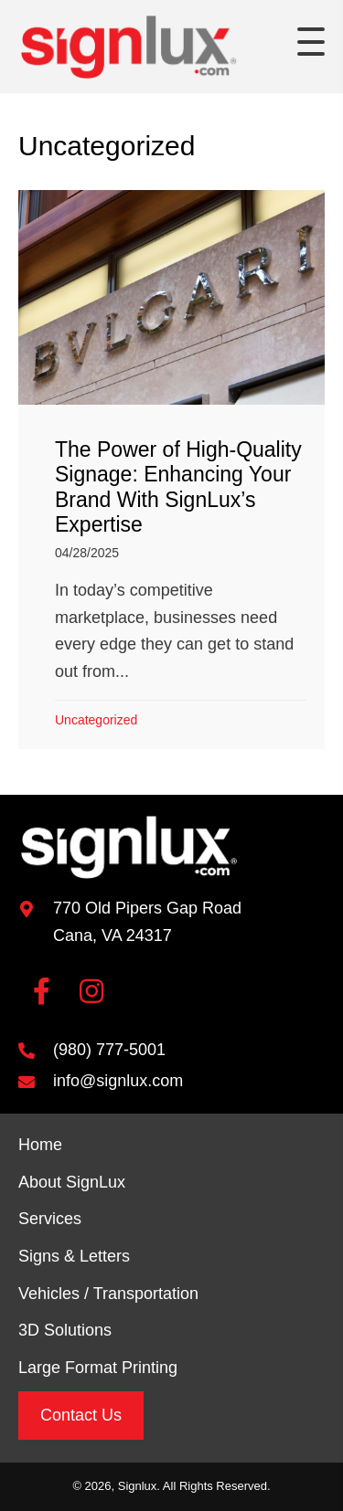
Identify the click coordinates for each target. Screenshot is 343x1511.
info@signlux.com (118, 1081)
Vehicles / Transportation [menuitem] (108, 1293)
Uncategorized (96, 720)
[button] (311, 42)
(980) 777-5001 (109, 1050)
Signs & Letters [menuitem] (74, 1256)
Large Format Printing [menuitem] (97, 1367)
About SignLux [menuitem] (71, 1182)
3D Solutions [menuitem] (65, 1330)
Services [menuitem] (49, 1219)
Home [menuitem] (40, 1145)
